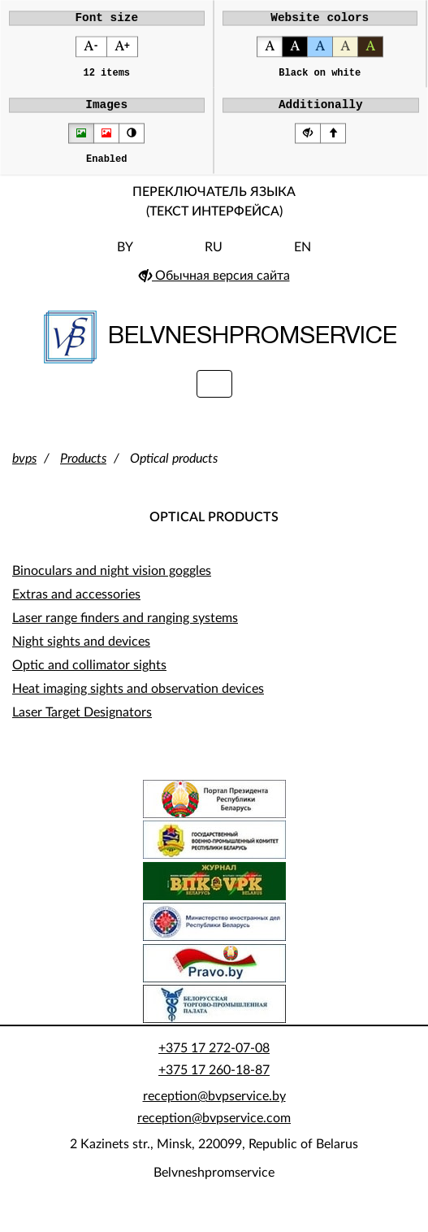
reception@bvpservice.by (214, 1106)
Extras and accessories (76, 605)
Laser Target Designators (82, 722)
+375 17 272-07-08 (214, 1058)
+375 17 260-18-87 (214, 1080)
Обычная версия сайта (214, 286)
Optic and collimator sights (89, 675)
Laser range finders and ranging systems (125, 628)
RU (214, 257)
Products (83, 469)
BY (125, 257)
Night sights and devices (81, 652)
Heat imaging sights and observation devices (138, 699)
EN (302, 257)
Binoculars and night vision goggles (111, 581)
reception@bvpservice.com (214, 1128)
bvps (24, 469)
